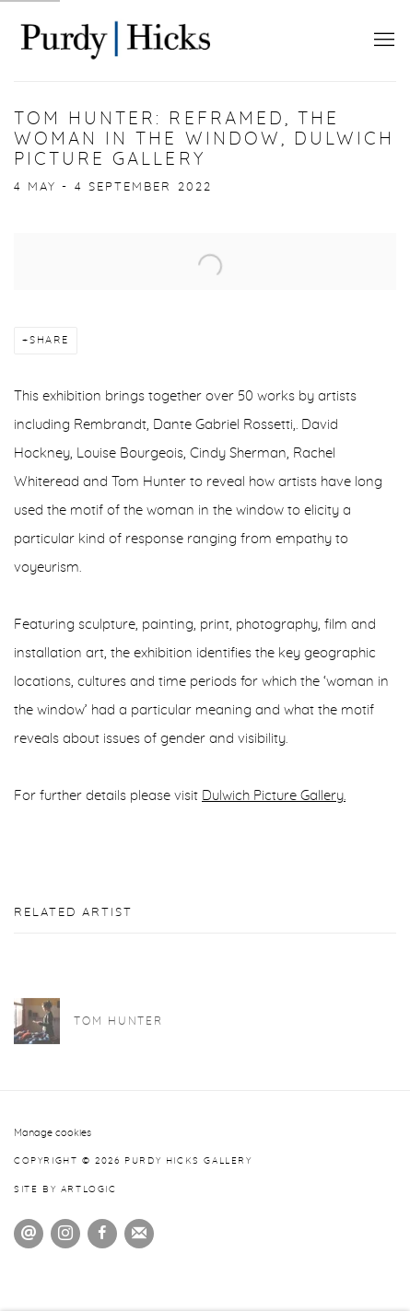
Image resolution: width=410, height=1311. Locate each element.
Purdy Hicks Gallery (115, 40)
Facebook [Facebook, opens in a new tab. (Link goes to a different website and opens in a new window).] (102, 1233)
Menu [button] (382, 40)
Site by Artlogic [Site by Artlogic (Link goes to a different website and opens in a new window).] (65, 1189)
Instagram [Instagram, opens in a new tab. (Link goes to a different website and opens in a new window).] (65, 1233)
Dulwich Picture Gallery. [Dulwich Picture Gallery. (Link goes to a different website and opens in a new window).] (274, 796)
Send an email (28, 1233)
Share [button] (49, 340)
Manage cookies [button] (52, 1133)
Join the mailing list (139, 1233)
